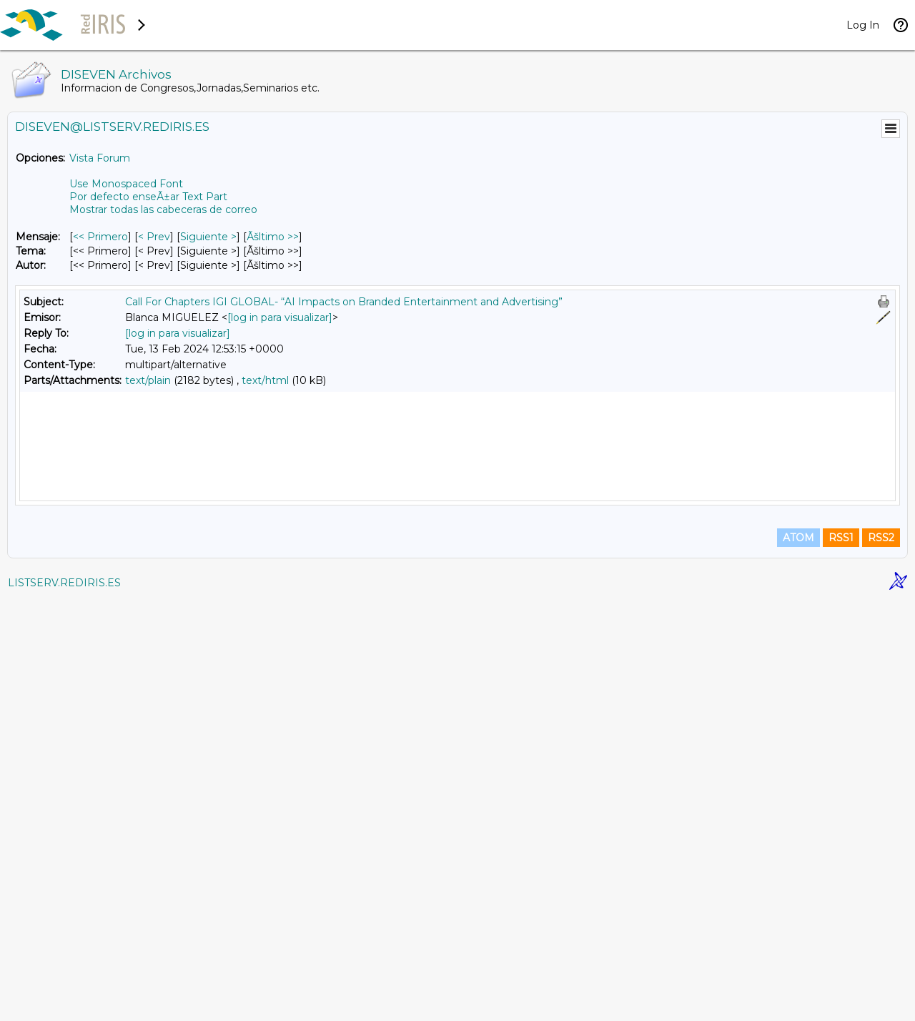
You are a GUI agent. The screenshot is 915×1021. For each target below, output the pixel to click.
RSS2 (881, 958)
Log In (862, 25)
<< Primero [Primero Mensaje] (100, 236)
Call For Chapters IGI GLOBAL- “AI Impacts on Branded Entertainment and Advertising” (344, 301)
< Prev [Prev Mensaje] (154, 236)
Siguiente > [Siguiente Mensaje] (208, 236)
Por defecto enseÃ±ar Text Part (148, 196)
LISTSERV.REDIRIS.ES (64, 1003)
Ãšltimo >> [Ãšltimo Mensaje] (273, 236)
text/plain (148, 380)
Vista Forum (99, 158)
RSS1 (841, 958)
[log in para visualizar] (279, 317)
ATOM (798, 958)
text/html (265, 380)
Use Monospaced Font (126, 183)
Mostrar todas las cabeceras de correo (163, 209)
